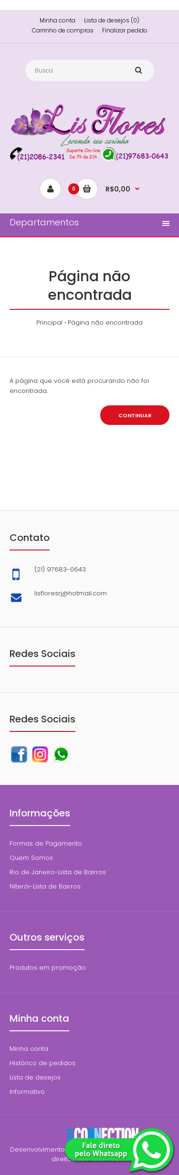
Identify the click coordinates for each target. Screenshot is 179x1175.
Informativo (27, 1091)
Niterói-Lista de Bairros (45, 886)
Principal (49, 322)
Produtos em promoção (48, 967)
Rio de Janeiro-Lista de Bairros (58, 872)
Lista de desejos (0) (111, 20)
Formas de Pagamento (46, 843)
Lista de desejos (35, 1077)
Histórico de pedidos (42, 1063)
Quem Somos (31, 857)
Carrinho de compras (63, 30)
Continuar (134, 415)
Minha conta (57, 20)
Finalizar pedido (124, 30)
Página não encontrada (105, 322)
